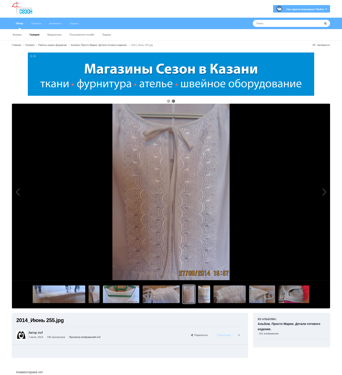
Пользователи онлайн (82, 34)
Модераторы (54, 34)
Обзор (19, 25)
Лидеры (106, 34)
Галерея (34, 34)
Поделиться (199, 335)
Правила (36, 23)
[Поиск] (279, 23)
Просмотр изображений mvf (84, 337)
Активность (55, 23)
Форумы (17, 34)
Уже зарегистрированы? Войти (306, 9)
